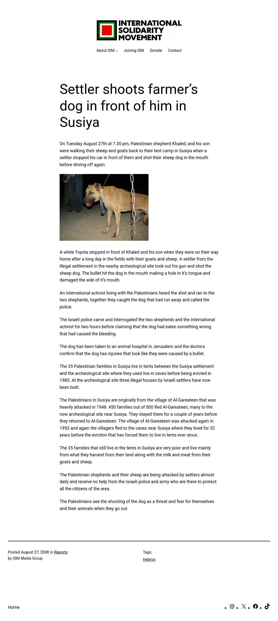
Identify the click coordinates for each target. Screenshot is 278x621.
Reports (61, 552)
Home (14, 607)
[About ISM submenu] (107, 50)
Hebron (149, 559)
